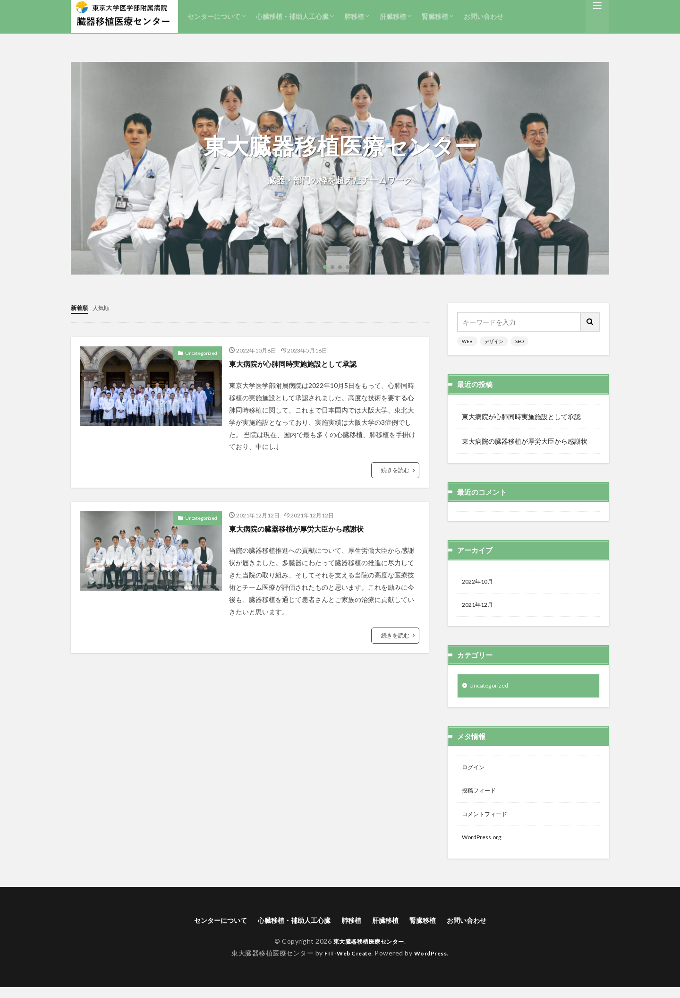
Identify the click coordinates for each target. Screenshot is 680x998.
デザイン (493, 341)
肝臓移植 (393, 16)
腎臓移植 (435, 16)
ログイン (475, 772)
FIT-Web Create (345, 964)
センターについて (213, 16)
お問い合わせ (483, 16)
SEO (519, 341)
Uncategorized (201, 352)
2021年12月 (480, 607)
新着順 (81, 307)
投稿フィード (482, 797)
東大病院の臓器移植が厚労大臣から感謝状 (310, 528)
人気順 (105, 307)
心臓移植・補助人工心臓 (292, 16)
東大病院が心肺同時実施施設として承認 (305, 363)
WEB (467, 341)
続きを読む (395, 469)
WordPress (434, 964)
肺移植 (354, 16)
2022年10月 (480, 582)
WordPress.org (484, 846)
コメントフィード (488, 821)
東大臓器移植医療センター (369, 952)
